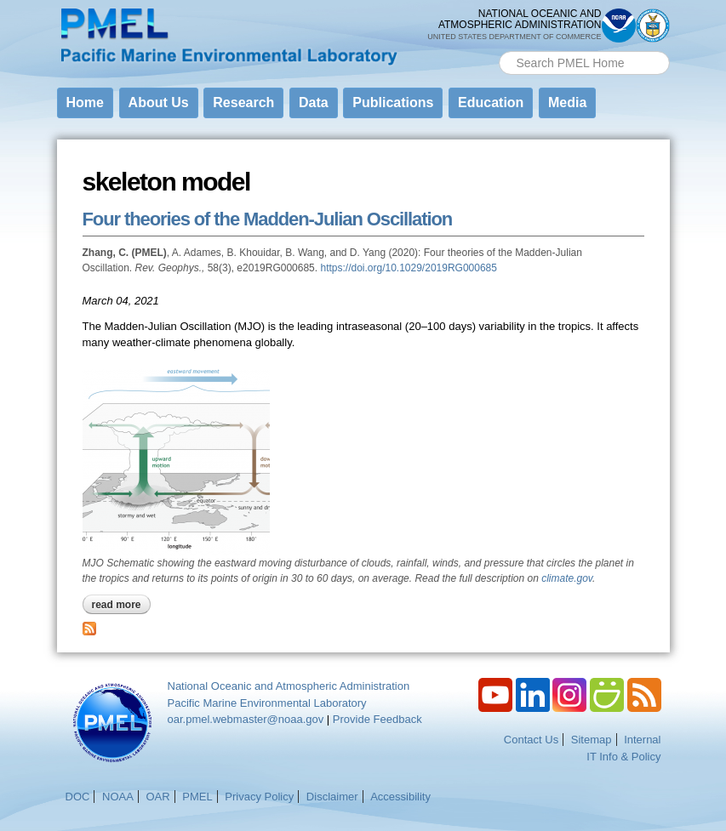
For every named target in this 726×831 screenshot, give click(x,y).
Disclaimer (332, 796)
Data (314, 102)
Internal (642, 739)
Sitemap (591, 739)
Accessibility (400, 796)
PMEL (197, 796)
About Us (159, 102)
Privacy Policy (259, 796)
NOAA (118, 796)
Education (490, 102)
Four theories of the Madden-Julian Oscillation (268, 219)
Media (567, 102)
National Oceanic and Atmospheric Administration (289, 686)
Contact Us (531, 739)
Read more (121, 605)
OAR (157, 796)
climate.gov (566, 578)
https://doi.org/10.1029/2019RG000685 (408, 268)
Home (85, 102)
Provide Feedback (377, 719)
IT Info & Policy (623, 756)
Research (243, 102)
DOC (78, 796)
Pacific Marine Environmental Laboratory (267, 703)
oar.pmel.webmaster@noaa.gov (246, 719)
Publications (392, 102)
